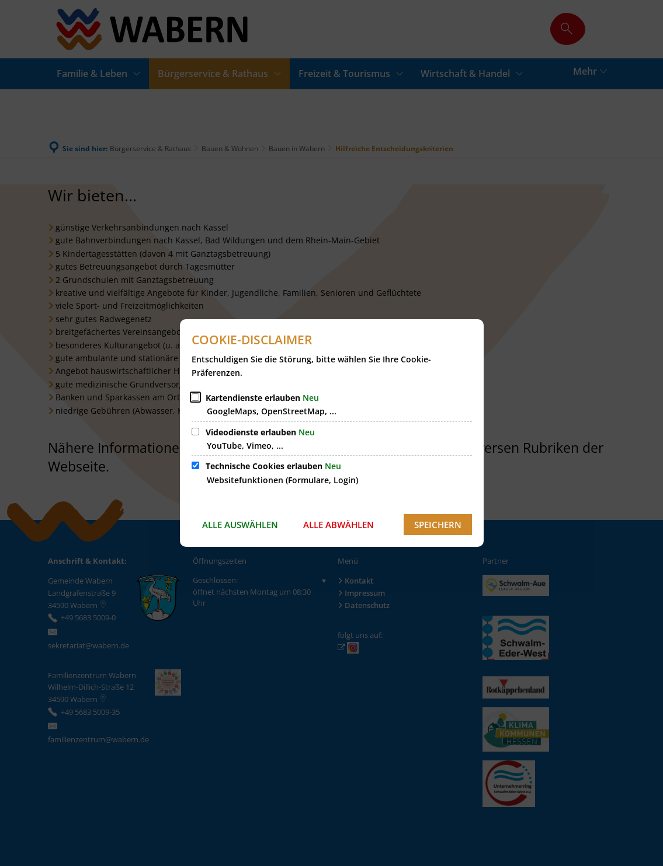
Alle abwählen (338, 524)
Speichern (437, 524)
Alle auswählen (240, 524)
